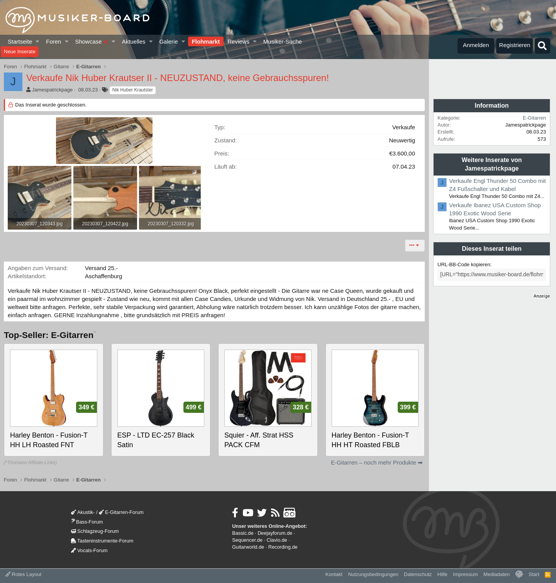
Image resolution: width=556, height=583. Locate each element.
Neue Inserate (20, 51)
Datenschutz (418, 574)
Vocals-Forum (89, 550)
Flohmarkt (206, 41)
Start (534, 574)
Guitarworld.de (248, 547)
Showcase (91, 41)
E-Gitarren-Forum (121, 512)
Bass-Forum (87, 522)
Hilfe (442, 574)
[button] (37, 41)
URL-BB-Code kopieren (463, 264)
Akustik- (83, 512)
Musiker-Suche (282, 41)
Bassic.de (242, 533)
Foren (53, 41)
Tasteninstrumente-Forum (102, 541)
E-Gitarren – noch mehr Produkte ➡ (377, 462)
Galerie (168, 41)
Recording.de (283, 547)
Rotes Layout (23, 574)
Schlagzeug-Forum (95, 531)
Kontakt (333, 574)
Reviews (238, 41)
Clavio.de (277, 540)
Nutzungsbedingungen (373, 574)
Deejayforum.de (275, 533)
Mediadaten (496, 574)
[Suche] (542, 46)
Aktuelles (134, 41)
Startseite (20, 41)
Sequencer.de (247, 540)
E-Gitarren (534, 118)
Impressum (465, 574)
